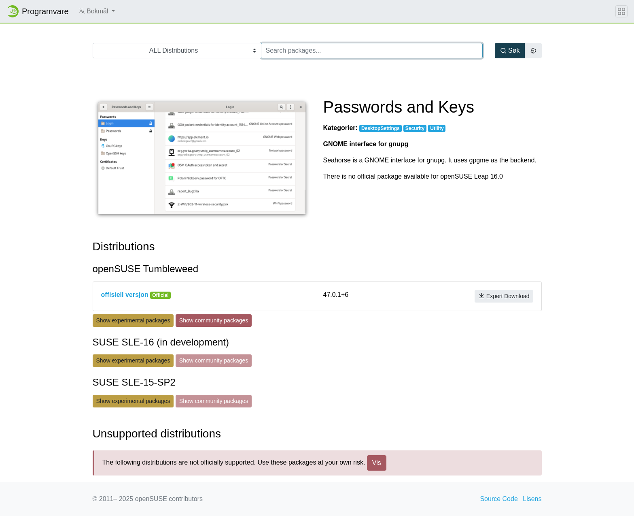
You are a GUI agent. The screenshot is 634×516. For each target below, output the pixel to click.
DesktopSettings (380, 128)
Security (414, 128)
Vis (376, 462)
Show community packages (213, 320)
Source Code (498, 498)
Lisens (532, 498)
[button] (96, 11)
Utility (436, 128)
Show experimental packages (133, 320)
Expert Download (504, 295)
